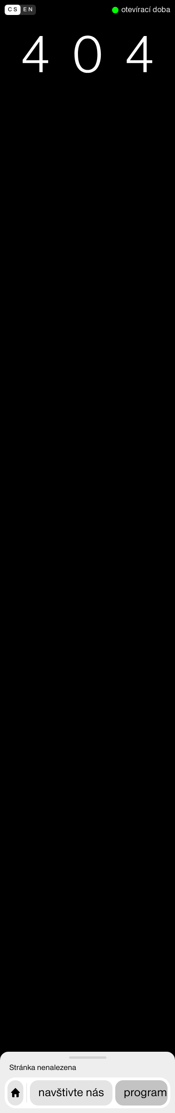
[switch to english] (56, 10)
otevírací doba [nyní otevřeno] (145, 9)
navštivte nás (71, 1092)
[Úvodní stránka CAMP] (15, 1093)
